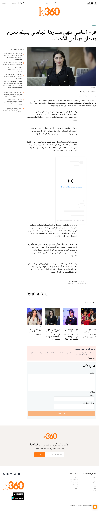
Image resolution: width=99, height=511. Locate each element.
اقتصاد (94, 479)
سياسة (94, 477)
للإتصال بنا (75, 486)
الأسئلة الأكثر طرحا (74, 479)
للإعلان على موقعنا (74, 481)
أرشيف (76, 488)
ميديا (95, 486)
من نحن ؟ (76, 477)
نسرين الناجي (82, 91)
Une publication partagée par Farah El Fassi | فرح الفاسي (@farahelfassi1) (62, 220)
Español (4, 3)
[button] (95, 507)
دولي (95, 492)
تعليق (92, 373)
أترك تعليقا (61, 413)
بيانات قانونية (75, 484)
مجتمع (94, 481)
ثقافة (95, 484)
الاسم (92, 395)
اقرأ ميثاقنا (91, 358)
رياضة (94, 488)
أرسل (39, 454)
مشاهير (94, 25)
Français (13, 3)
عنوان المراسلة (88, 403)
